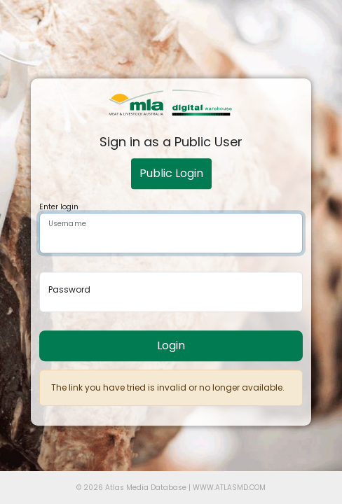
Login (171, 345)
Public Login (171, 173)
